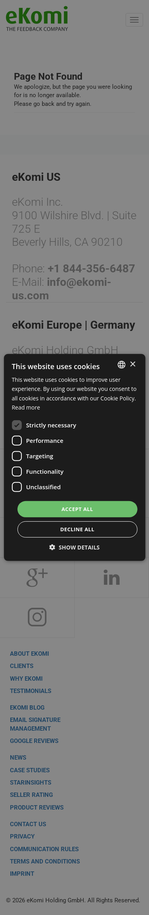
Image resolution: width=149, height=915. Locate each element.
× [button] (132, 364)
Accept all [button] (77, 509)
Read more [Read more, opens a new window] (26, 407)
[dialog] (74, 457)
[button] (74, 547)
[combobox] (122, 365)
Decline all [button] (77, 529)
